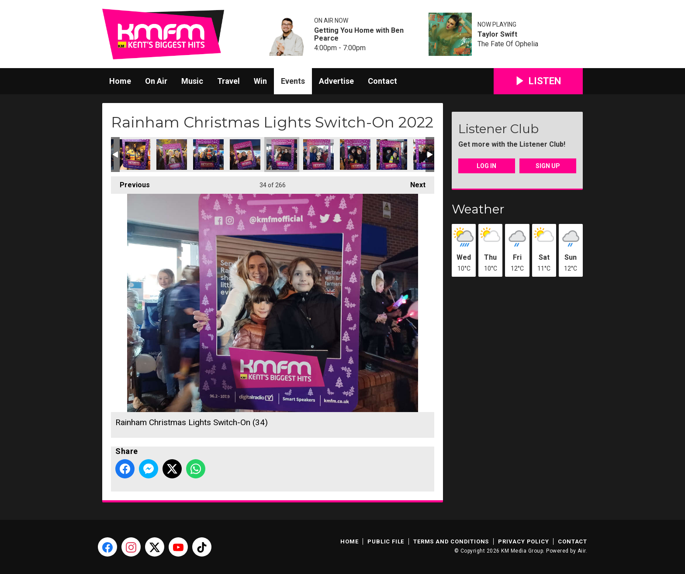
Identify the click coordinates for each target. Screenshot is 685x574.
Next (413, 182)
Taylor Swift (497, 34)
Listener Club (498, 128)
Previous (130, 182)
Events (293, 81)
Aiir (582, 551)
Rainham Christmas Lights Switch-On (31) (171, 154)
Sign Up (548, 165)
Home (120, 81)
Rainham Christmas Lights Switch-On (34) (281, 154)
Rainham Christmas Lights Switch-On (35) (318, 154)
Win (260, 81)
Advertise (336, 81)
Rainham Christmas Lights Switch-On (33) (245, 154)
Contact (382, 81)
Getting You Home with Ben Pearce (359, 34)
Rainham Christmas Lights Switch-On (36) (355, 154)
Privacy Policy (523, 541)
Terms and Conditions (451, 541)
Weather (478, 209)
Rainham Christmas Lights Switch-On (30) (135, 154)
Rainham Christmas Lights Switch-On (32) (208, 154)
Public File (385, 541)
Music (192, 81)
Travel (228, 81)
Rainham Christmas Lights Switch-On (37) (392, 154)
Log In (486, 165)
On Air (156, 81)
